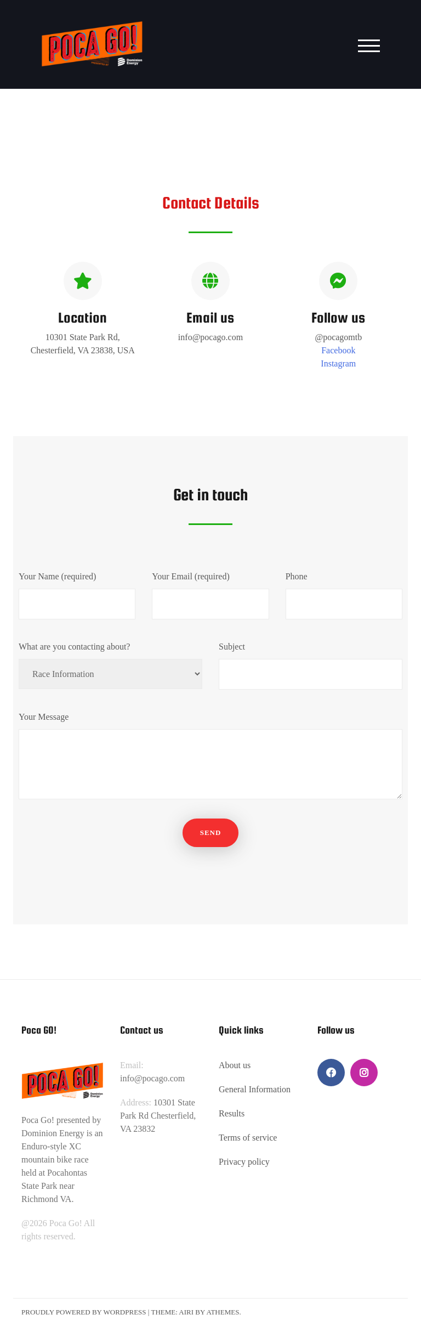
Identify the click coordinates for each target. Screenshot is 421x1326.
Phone (344, 595)
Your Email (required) (210, 595)
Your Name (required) (77, 595)
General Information (255, 1089)
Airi (186, 1312)
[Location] (83, 281)
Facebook (338, 350)
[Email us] (210, 281)
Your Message (210, 757)
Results (231, 1113)
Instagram (338, 363)
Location (82, 317)
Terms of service (248, 1137)
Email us (210, 317)
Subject (310, 666)
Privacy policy (244, 1161)
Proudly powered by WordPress (83, 1312)
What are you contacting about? (110, 665)
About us (235, 1065)
